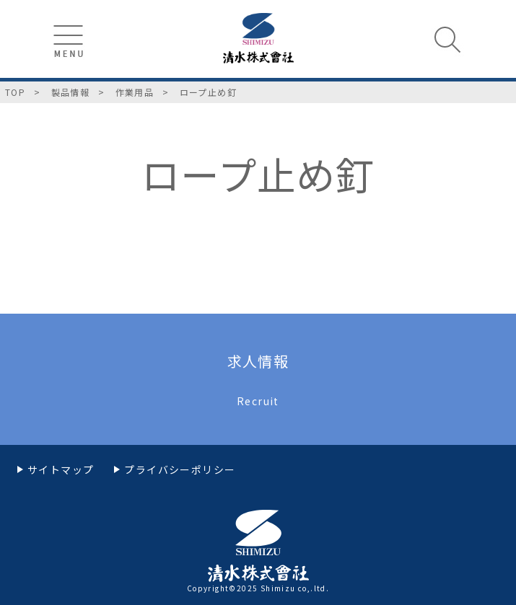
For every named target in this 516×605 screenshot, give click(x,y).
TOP (15, 92)
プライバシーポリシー (179, 469)
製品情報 (70, 92)
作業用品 (134, 92)
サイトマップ (60, 469)
